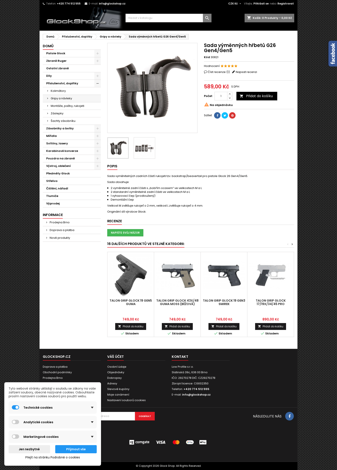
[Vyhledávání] (168, 18)
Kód (207, 57)
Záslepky (57, 113)
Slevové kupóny (118, 389)
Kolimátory (58, 91)
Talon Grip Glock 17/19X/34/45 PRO (271, 302)
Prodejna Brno (59, 222)
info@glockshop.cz (112, 3)
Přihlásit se (261, 3)
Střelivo (52, 181)
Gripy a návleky (61, 98)
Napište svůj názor (125, 232)
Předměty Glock (58, 173)
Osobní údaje (116, 367)
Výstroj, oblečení (58, 166)
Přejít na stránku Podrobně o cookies (52, 457)
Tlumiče (52, 196)
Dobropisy (114, 378)
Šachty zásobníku (63, 121)
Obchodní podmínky (57, 372)
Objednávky (115, 372)
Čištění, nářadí (57, 188)
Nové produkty (59, 238)
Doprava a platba (61, 230)
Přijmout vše (76, 449)
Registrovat (285, 3)
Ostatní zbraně (57, 68)
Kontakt (180, 356)
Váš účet (115, 356)
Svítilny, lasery (57, 143)
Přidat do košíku (256, 96)
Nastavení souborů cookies (126, 400)
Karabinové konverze (62, 151)
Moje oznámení (118, 395)
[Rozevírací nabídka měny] (235, 3)
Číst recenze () (219, 72)
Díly (49, 76)
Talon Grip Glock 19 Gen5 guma (131, 302)
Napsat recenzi (246, 72)
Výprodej (53, 203)
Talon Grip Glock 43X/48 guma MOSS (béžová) (177, 302)
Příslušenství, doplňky (62, 83)
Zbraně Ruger (56, 61)
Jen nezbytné (29, 449)
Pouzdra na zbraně (60, 158)
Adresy (112, 383)
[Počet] (220, 96)
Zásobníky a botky (60, 128)
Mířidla (51, 136)
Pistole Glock (55, 53)
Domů (48, 46)
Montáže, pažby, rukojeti (67, 106)
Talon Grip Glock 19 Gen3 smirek (224, 302)
